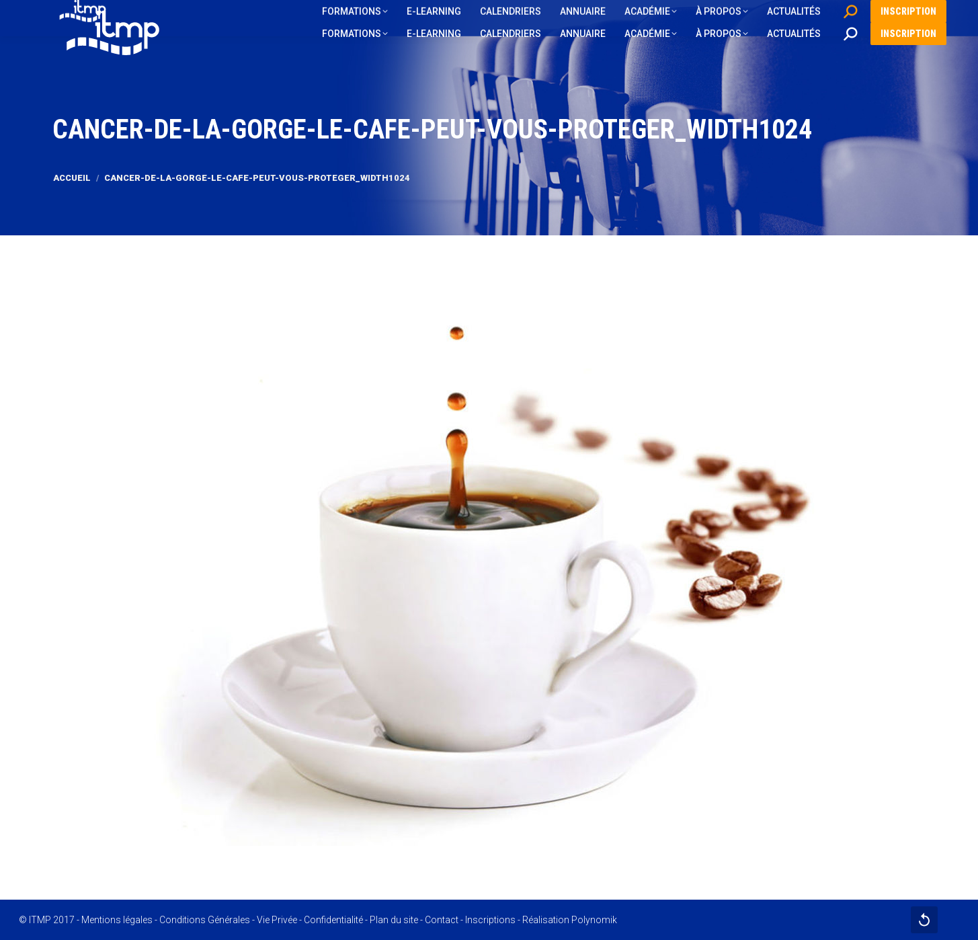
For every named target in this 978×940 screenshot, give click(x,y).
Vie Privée (277, 919)
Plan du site (394, 919)
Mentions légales (117, 919)
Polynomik (594, 919)
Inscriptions (490, 919)
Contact (441, 919)
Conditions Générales (204, 919)
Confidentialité (333, 919)
